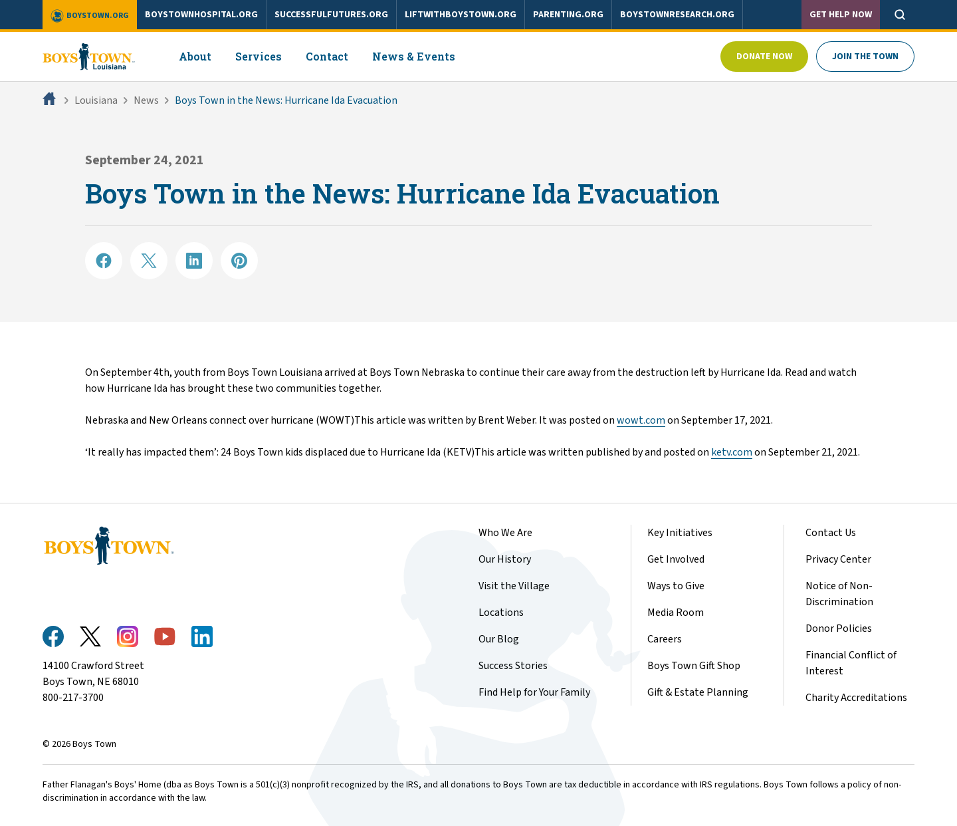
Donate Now (764, 56)
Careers (664, 639)
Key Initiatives (679, 532)
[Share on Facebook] (103, 260)
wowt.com (641, 420)
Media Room (675, 612)
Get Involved (675, 559)
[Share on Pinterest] (239, 260)
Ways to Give (675, 586)
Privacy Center (838, 559)
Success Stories (513, 665)
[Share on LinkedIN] (194, 260)
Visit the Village (514, 586)
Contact (327, 56)
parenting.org (568, 14)
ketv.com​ (731, 452)
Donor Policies (838, 628)
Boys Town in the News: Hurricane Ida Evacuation (286, 100)
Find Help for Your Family (534, 692)
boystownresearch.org (677, 14)
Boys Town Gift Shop (693, 665)
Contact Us (830, 532)
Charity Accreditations (856, 697)
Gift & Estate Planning (697, 692)
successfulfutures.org (331, 14)
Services (258, 56)
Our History (504, 559)
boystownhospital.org (201, 14)
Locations (501, 612)
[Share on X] (148, 260)
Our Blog (498, 639)
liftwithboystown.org (460, 14)
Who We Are (505, 532)
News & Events (413, 56)
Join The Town (865, 56)
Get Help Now (840, 14)
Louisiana (96, 100)
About (195, 56)
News (146, 100)
